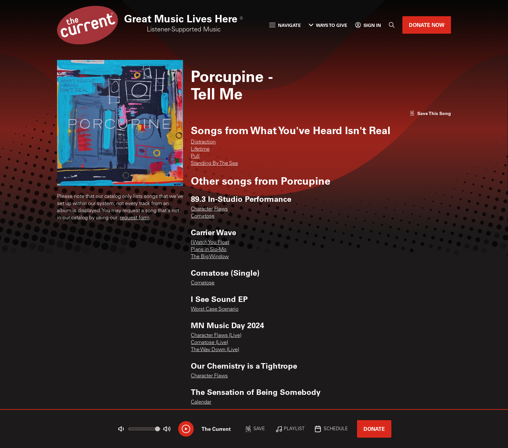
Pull (195, 156)
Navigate (285, 25)
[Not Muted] (121, 428)
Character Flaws (209, 209)
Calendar (201, 402)
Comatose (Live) (209, 342)
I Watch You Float (210, 242)
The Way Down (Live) (215, 349)
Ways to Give (328, 25)
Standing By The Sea (214, 163)
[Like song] (430, 113)
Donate (374, 428)
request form (134, 218)
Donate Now (426, 24)
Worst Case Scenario (214, 309)
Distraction (203, 142)
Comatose (202, 216)
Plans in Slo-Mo (208, 249)
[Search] (391, 25)
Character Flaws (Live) (216, 335)
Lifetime (200, 149)
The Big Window (210, 256)
